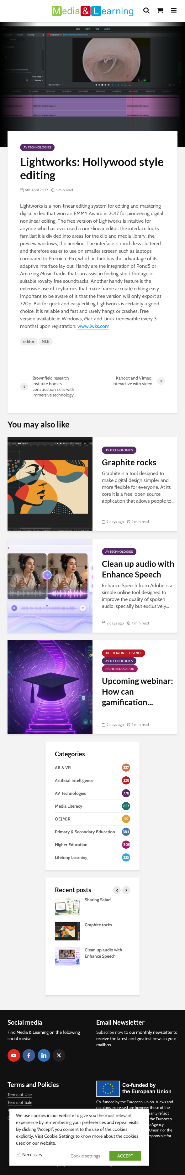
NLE (46, 341)
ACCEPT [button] (125, 1156)
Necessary (32, 1154)
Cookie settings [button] (85, 1156)
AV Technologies (37, 147)
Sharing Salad (98, 900)
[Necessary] (18, 1154)
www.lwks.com (93, 326)
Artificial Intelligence (123, 653)
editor (28, 341)
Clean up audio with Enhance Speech (138, 569)
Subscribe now (109, 1032)
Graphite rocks (129, 462)
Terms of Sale (20, 1102)
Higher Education (119, 669)
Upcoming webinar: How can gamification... (137, 691)
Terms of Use (20, 1094)
